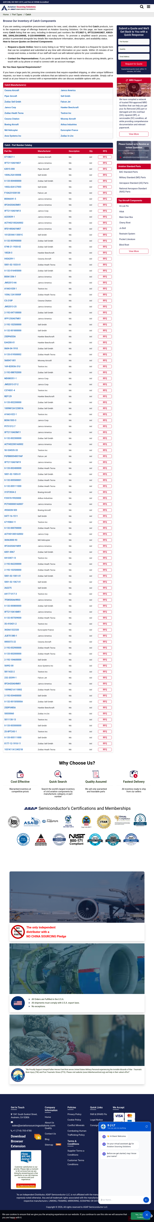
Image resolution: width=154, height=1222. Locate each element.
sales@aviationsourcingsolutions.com (33, 1125)
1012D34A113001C (13, 235)
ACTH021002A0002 (13, 223)
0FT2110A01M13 (12, 211)
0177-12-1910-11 (12, 743)
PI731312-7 (9, 426)
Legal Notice (96, 1119)
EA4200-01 (9, 342)
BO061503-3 (10, 420)
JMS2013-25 (10, 306)
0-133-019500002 (12, 354)
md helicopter (11, 130)
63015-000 (9, 169)
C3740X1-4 (9, 390)
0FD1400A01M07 (12, 229)
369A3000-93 (10, 540)
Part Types (17, 14)
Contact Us (50, 1133)
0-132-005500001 (12, 480)
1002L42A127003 (12, 187)
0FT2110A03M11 (12, 432)
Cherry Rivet (125, 222)
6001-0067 (9, 552)
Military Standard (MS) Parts (132, 177)
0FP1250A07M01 (12, 318)
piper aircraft (11, 96)
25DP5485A (10, 707)
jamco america (68, 90)
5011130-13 (10, 719)
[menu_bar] (148, 6)
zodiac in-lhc (67, 136)
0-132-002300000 (12, 438)
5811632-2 (9, 671)
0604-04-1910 (11, 348)
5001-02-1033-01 (12, 264)
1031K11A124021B (13, 749)
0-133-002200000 (12, 402)
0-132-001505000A (13, 701)
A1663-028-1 (10, 288)
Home (48, 1117)
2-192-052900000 (12, 648)
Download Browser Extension (26, 1141)
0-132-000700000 (12, 528)
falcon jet (65, 102)
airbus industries (69, 124)
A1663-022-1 (10, 414)
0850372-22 (10, 642)
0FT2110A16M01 (12, 612)
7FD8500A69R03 (12, 600)
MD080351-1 (10, 378)
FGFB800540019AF (13, 456)
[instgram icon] (116, 1135)
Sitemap (49, 1144)
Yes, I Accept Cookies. (140, 1216)
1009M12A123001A (13, 408)
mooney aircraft (68, 119)
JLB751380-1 (10, 636)
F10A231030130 (12, 193)
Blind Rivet (124, 245)
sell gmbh (65, 96)
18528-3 (8, 253)
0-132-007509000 (12, 618)
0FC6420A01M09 (12, 546)
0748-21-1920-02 (12, 247)
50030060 (9, 713)
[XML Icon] (58, 1144)
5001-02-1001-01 (12, 576)
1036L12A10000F (12, 294)
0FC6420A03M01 (12, 205)
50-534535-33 (11, 450)
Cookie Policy (74, 1119)
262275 (8, 588)
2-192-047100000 (12, 312)
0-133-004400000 (12, 181)
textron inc (66, 113)
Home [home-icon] (6, 14)
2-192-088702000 (12, 372)
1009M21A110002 (13, 689)
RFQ (105, 157)
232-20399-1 (10, 677)
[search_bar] (142, 6)
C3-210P (8, 300)
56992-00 (8, 665)
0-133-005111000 (12, 737)
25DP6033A (10, 336)
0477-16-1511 (11, 516)
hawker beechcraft (70, 107)
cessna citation (12, 119)
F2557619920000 (12, 498)
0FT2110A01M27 (12, 163)
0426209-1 (9, 259)
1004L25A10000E (12, 175)
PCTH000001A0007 (13, 504)
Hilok (121, 211)
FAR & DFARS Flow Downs (103, 1114)
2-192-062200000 (12, 564)
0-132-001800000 (12, 330)
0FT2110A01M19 (12, 462)
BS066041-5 (10, 199)
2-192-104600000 (12, 660)
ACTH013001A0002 (13, 534)
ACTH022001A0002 (13, 444)
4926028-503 (10, 510)
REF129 (8, 396)
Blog (47, 1139)
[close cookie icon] (151, 1216)
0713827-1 (9, 157)
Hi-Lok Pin (124, 206)
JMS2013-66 (10, 282)
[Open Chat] (147, 1215)
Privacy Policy (74, 1114)
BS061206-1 (10, 276)
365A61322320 (11, 630)
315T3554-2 (10, 492)
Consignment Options (101, 1125)
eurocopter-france (69, 130)
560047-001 (10, 360)
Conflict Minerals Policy (79, 1125)
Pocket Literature (127, 239)
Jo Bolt (122, 228)
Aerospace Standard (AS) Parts (133, 183)
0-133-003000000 (12, 725)
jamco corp (10, 107)
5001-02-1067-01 (12, 582)
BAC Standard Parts (128, 172)
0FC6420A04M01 (12, 683)
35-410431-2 (10, 624)
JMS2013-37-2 (11, 384)
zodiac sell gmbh (13, 102)
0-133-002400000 (12, 468)
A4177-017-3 (10, 594)
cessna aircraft (12, 90)
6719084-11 (10, 522)
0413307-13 (10, 558)
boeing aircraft (12, 124)
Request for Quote (133, 64)
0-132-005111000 (12, 486)
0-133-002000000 (12, 654)
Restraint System (127, 234)
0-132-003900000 (12, 241)
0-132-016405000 (12, 270)
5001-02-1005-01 (12, 474)
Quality (48, 1128)
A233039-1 (9, 217)
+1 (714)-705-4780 (22, 1130)
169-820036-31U (12, 366)
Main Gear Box (126, 217)
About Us (49, 1122)
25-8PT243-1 (10, 731)
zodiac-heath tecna (14, 113)
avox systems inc (13, 136)
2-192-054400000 (12, 695)
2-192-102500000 (12, 324)
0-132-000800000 (12, 606)
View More (134, 134)
